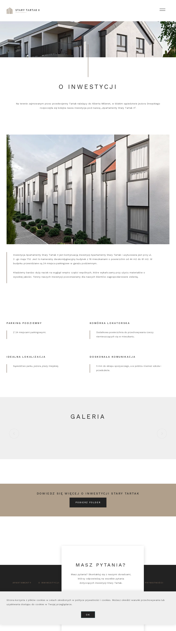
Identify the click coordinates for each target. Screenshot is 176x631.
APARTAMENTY (22, 583)
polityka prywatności (147, 583)
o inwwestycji (48, 583)
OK (88, 614)
